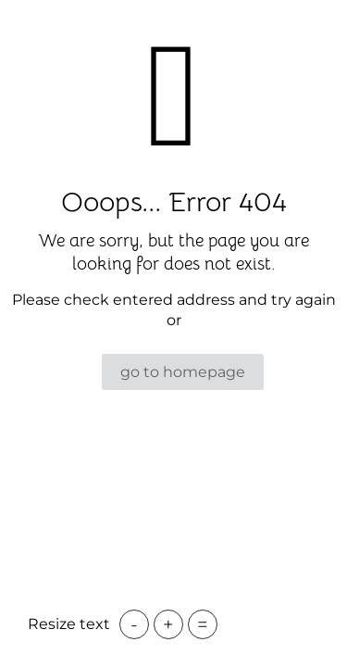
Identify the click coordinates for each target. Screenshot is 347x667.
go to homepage (182, 372)
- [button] (134, 624)
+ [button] (168, 624)
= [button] (202, 624)
